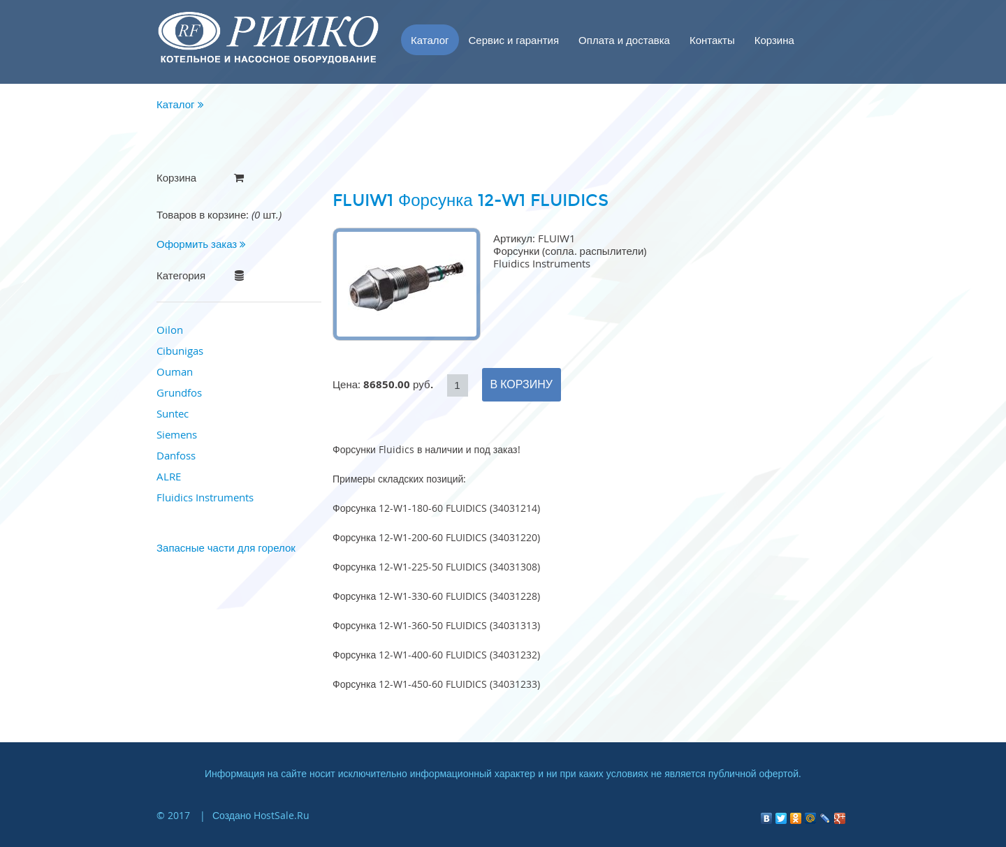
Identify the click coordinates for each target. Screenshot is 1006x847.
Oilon (169, 330)
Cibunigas (179, 351)
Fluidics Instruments (205, 497)
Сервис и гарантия (514, 40)
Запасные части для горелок (226, 547)
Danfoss (176, 455)
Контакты (712, 40)
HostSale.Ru (281, 815)
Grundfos (179, 392)
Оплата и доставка (624, 40)
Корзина (774, 40)
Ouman (174, 371)
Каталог (430, 40)
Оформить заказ (201, 244)
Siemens (176, 434)
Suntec (172, 413)
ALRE (168, 476)
